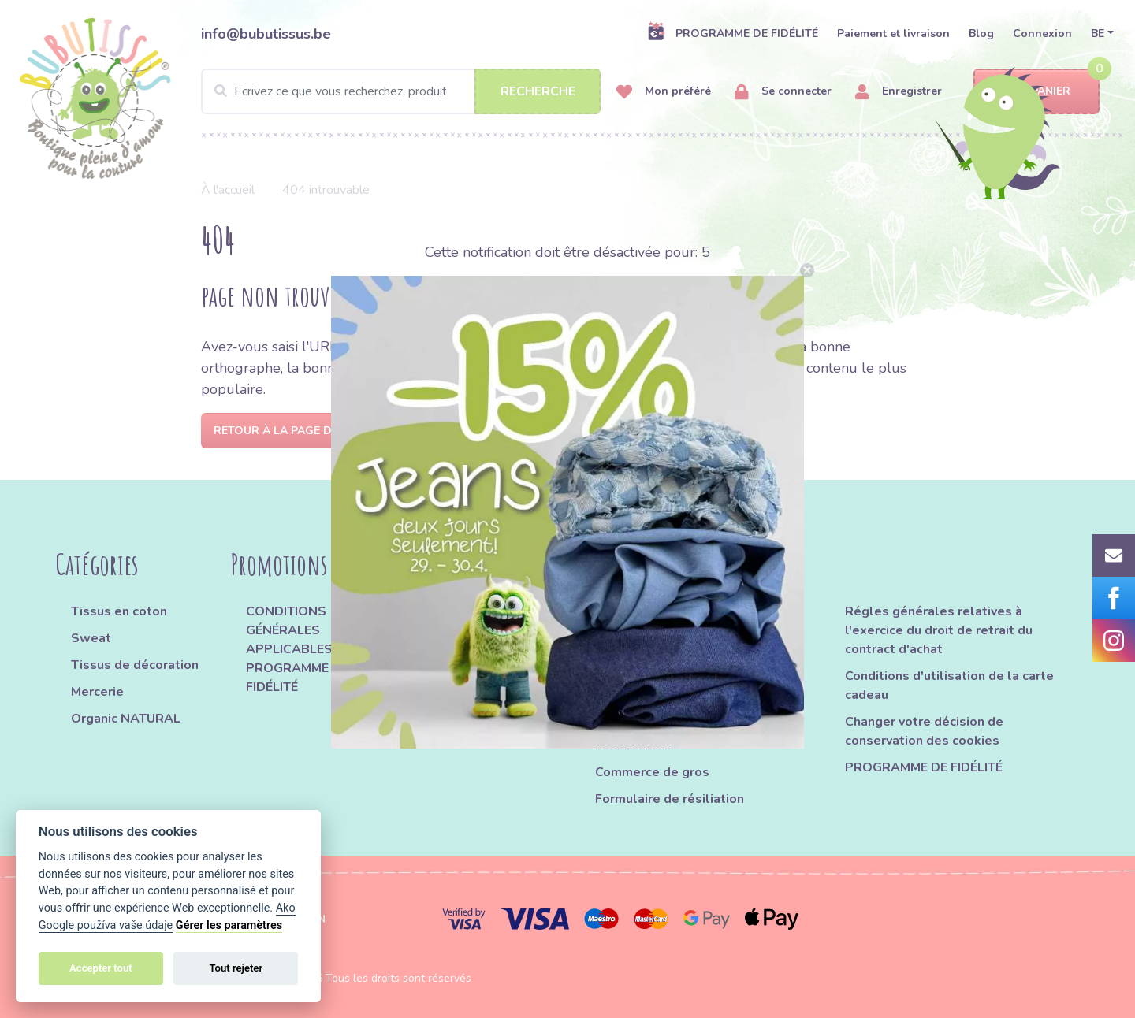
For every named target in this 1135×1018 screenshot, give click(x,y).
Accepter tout (100, 968)
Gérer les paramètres (229, 925)
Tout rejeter (235, 968)
